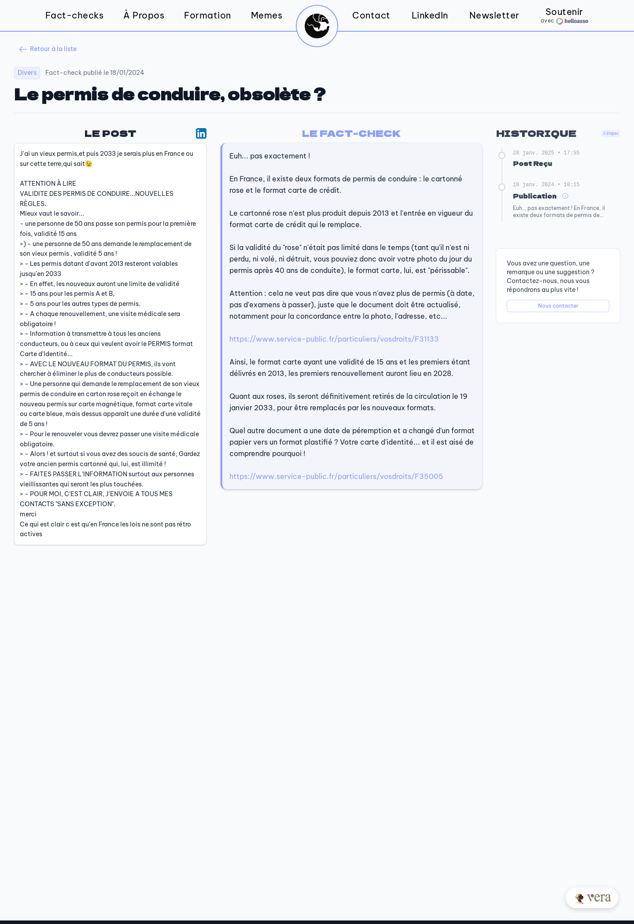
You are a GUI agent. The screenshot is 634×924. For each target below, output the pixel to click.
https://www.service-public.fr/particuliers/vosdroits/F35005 (336, 476)
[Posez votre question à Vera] (592, 897)
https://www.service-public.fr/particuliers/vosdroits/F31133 (334, 339)
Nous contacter (558, 305)
